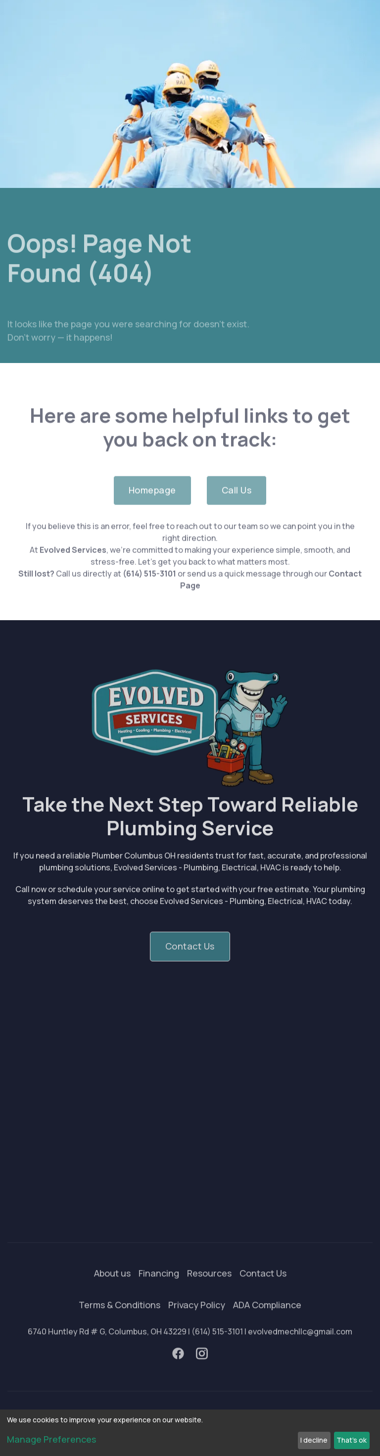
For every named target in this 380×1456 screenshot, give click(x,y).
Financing (159, 1285)
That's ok (351, 1440)
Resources (209, 1285)
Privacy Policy (196, 1317)
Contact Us (262, 1285)
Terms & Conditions (119, 1317)
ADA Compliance (267, 1317)
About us (112, 1285)
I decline (314, 1440)
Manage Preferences (51, 1439)
